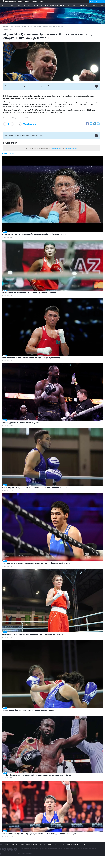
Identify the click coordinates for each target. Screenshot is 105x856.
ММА (68, 5)
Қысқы (74, 5)
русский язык (97, 2)
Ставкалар (34, 2)
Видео (41, 2)
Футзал (36, 5)
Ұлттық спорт (93, 5)
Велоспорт (44, 5)
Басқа (62, 5)
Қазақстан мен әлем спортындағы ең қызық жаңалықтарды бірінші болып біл (51, 86)
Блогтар (26, 2)
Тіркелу (77, 2)
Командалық (83, 5)
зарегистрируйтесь (71, 148)
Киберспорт (54, 5)
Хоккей (10, 5)
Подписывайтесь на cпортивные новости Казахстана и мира (51, 135)
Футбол (3, 5)
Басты (20, 2)
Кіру (82, 2)
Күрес (29, 5)
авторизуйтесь (56, 148)
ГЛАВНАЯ (5, 26)
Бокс (24, 5)
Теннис (17, 5)
